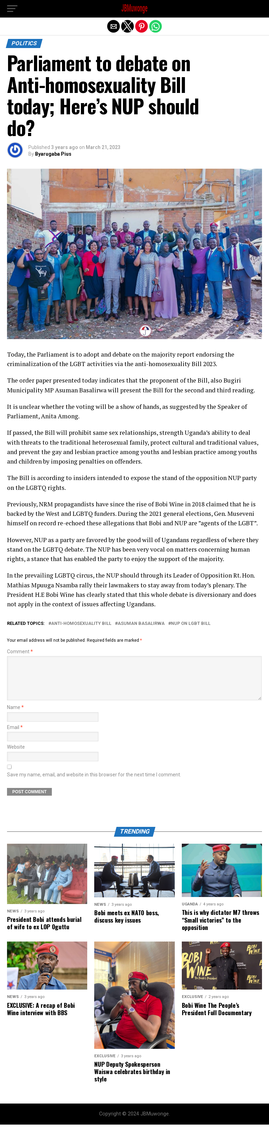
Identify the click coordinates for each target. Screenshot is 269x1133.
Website (16, 755)
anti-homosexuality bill (81, 623)
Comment (20, 651)
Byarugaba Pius (53, 154)
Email (15, 736)
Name (15, 716)
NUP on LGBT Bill (191, 623)
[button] (12, 8)
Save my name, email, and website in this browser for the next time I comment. (94, 783)
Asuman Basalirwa (141, 623)
